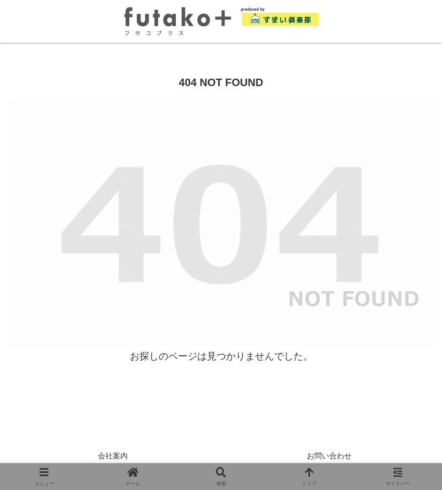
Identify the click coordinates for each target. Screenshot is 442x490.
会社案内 (113, 455)
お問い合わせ (329, 455)
